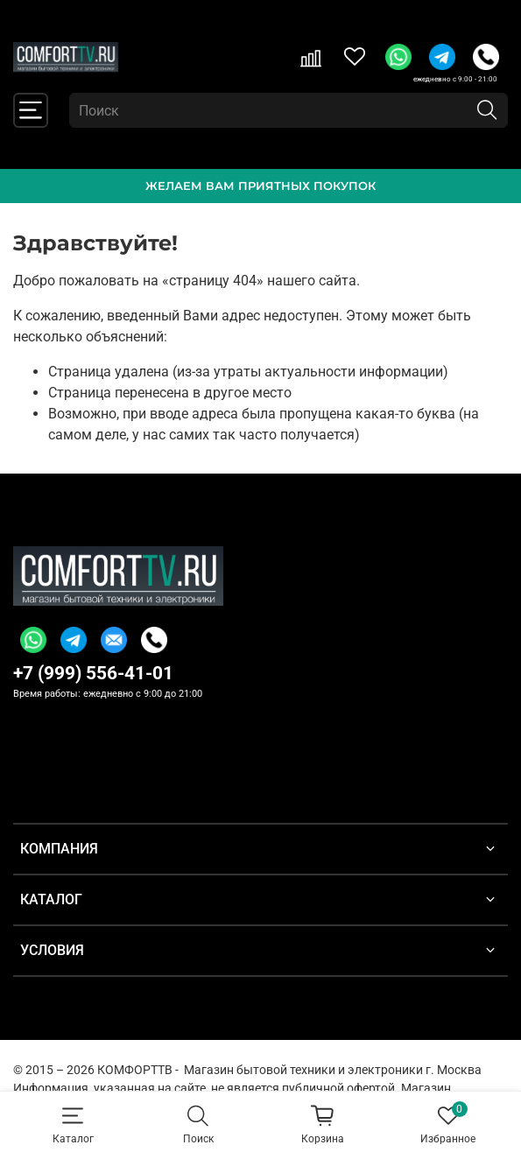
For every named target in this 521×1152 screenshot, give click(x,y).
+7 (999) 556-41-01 (93, 673)
